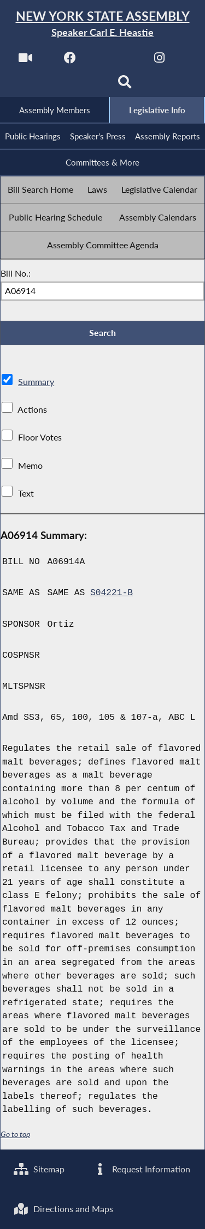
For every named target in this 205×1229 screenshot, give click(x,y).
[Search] (125, 85)
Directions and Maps (63, 1208)
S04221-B (111, 595)
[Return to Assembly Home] (102, 24)
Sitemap (39, 1168)
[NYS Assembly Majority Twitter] (115, 60)
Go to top (15, 1136)
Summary (36, 383)
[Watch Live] (25, 60)
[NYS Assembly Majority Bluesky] (80, 85)
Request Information (141, 1168)
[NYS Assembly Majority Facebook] (70, 60)
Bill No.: (16, 273)
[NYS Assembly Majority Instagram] (159, 60)
